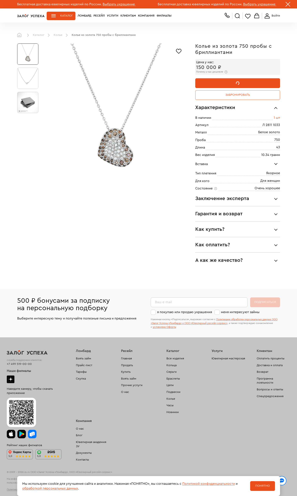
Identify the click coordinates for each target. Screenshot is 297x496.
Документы (84, 452)
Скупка (81, 378)
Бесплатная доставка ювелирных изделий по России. (59, 4)
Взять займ (83, 358)
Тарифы (81, 371)
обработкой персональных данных (50, 488)
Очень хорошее (267, 188)
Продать (127, 365)
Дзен (10, 379)
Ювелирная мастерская (228, 358)
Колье (58, 35)
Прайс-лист (84, 365)
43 (278, 147)
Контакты (82, 459)
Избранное (248, 16)
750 (277, 140)
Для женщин (270, 180)
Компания (146, 15)
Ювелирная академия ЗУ (91, 444)
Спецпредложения (270, 396)
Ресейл (99, 15)
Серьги (171, 371)
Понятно (262, 485)
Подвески (173, 392)
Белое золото (269, 132)
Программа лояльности (265, 380)
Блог (79, 435)
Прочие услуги (131, 385)
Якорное (273, 173)
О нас (125, 392)
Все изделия (175, 358)
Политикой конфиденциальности (208, 483)
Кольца (171, 365)
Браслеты (173, 378)
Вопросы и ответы (270, 389)
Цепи (170, 385)
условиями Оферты (164, 327)
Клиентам (128, 15)
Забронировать (237, 94)
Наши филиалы (19, 371)
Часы (170, 405)
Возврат (262, 371)
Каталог (66, 15)
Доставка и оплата (270, 365)
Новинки (172, 412)
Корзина (256, 16)
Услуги (112, 15)
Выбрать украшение (119, 4)
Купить (126, 371)
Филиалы (164, 15)
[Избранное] (178, 50)
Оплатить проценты (270, 358)
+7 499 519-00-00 (19, 364)
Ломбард (84, 15)
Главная (20, 35)
